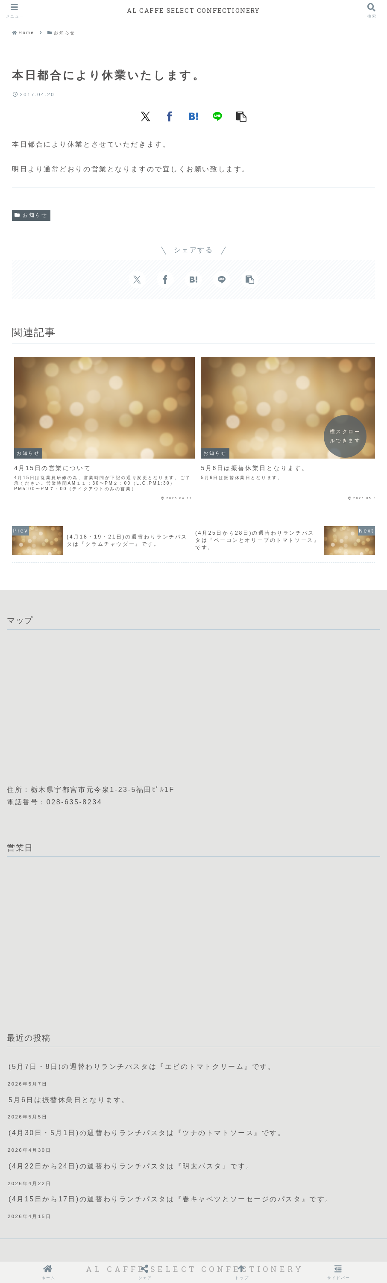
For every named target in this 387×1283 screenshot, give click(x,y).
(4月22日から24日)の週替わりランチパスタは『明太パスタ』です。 (131, 1120)
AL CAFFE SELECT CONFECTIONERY (193, 10)
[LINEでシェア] (217, 116)
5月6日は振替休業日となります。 (69, 1054)
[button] (241, 116)
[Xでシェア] (145, 116)
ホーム (113, 1248)
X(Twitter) (264, 1248)
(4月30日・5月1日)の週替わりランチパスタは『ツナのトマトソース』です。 (147, 1087)
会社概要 (146, 1248)
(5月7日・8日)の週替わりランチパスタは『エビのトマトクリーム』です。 (142, 1020)
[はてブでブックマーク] (193, 116)
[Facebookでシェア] (169, 116)
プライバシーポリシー (202, 1248)
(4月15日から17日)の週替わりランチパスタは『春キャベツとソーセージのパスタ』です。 (171, 1153)
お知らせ (31, 215)
